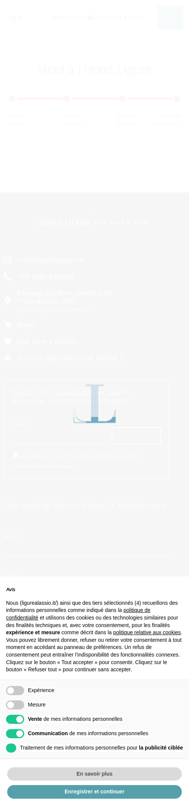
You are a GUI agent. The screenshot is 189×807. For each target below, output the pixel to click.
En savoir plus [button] (95, 774)
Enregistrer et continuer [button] (94, 791)
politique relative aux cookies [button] (147, 632)
